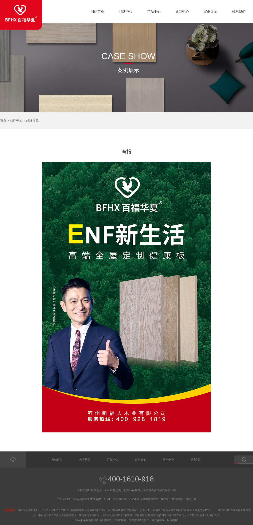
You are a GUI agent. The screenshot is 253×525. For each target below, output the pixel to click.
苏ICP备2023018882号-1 (155, 499)
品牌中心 (125, 11)
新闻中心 (182, 11)
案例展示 (210, 11)
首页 (3, 120)
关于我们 (84, 459)
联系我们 (238, 11)
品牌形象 (32, 120)
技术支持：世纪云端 (184, 499)
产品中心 (154, 11)
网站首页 (97, 11)
